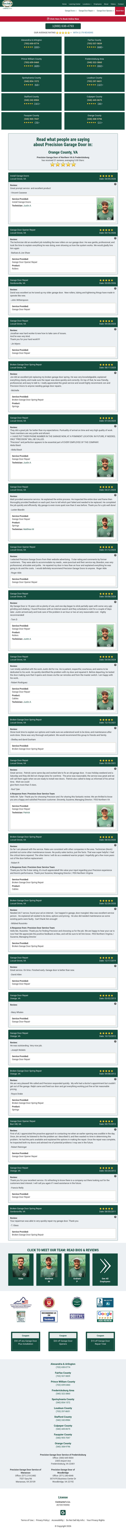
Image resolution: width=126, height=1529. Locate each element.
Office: (63, 1458)
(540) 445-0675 (63, 1429)
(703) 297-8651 (63, 1411)
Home (64, 4)
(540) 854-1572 (63, 1402)
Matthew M (28, 529)
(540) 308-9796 (63, 1446)
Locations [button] (87, 4)
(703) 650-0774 (63, 1367)
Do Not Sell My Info (75, 1520)
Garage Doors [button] (71, 12)
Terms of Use (27, 1520)
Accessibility (57, 1520)
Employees (98, 4)
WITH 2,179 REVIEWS (83, 32)
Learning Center (74, 4)
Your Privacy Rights (96, 1520)
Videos (113, 4)
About (106, 4)
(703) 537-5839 (63, 1376)
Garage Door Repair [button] (87, 12)
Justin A (27, 205)
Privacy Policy (42, 1520)
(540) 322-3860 (63, 1393)
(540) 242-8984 (63, 1420)
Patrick (26, 812)
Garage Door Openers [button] (105, 12)
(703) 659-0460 (63, 1385)
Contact (121, 4)
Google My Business (63, 1512)
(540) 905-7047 (63, 1438)
